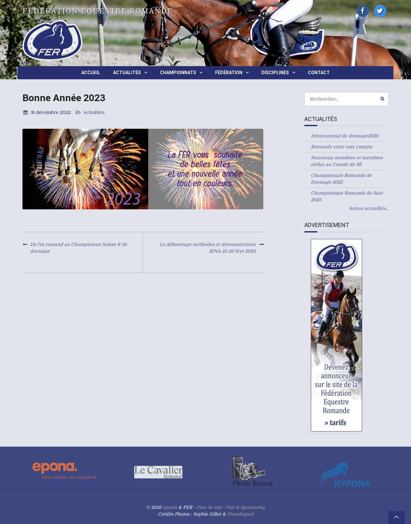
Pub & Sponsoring (245, 507)
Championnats (178, 72)
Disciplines (275, 72)
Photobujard (240, 514)
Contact (319, 72)
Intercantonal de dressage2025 (345, 135)
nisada (169, 507)
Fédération (228, 72)
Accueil (90, 72)
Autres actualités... (369, 208)
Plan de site (209, 507)
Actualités (127, 72)
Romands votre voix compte (341, 146)
